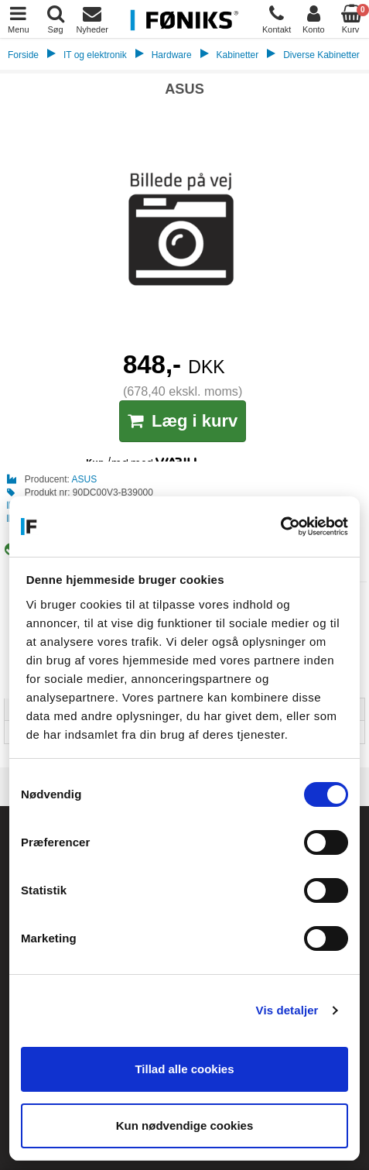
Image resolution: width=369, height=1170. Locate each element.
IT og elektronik (95, 55)
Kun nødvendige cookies (185, 1125)
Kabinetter (238, 55)
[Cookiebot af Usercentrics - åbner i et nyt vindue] (280, 526)
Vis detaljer (287, 1010)
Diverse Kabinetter (321, 55)
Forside (23, 55)
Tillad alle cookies (184, 1069)
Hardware (172, 55)
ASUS (84, 479)
